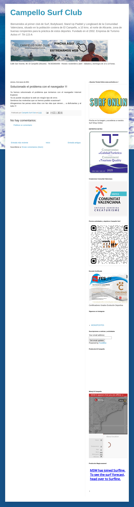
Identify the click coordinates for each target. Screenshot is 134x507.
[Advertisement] (40, 73)
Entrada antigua (74, 143)
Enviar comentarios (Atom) (32, 147)
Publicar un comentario (23, 125)
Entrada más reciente (19, 143)
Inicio (48, 143)
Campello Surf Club (46, 12)
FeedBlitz (102, 343)
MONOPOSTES (97, 325)
